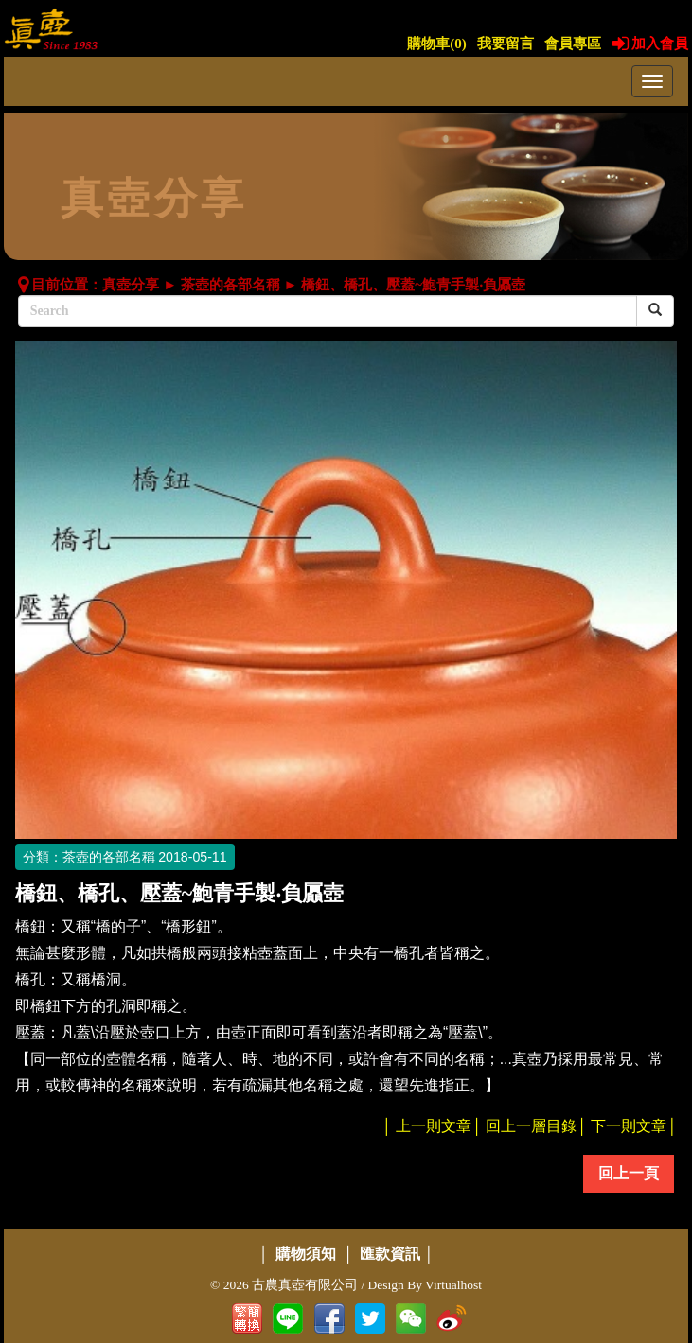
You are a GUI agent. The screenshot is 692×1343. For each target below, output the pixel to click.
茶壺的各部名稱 (230, 284)
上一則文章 (433, 1126)
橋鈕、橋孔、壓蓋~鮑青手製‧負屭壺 (413, 284)
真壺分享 (130, 284)
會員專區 (572, 43)
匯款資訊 (390, 1254)
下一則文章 (628, 1126)
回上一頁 (628, 1173)
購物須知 (305, 1254)
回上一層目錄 (531, 1126)
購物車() (437, 43)
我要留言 (505, 43)
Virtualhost (453, 1285)
